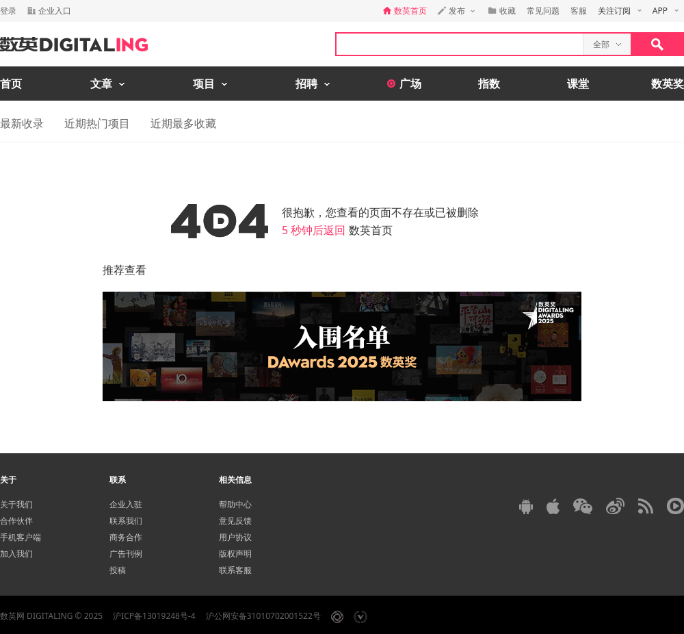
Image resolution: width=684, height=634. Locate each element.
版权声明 (235, 553)
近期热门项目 (97, 123)
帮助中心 (235, 504)
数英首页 (371, 230)
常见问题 (543, 10)
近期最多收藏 (183, 123)
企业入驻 (125, 504)
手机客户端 (20, 537)
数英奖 (667, 83)
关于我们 (16, 504)
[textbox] (460, 44)
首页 (11, 83)
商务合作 (125, 537)
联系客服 (235, 570)
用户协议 (235, 537)
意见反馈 (235, 521)
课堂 (578, 83)
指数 (489, 83)
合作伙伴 (16, 521)
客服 (578, 10)
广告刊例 (125, 553)
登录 (8, 10)
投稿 (117, 570)
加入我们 (16, 553)
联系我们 (125, 521)
